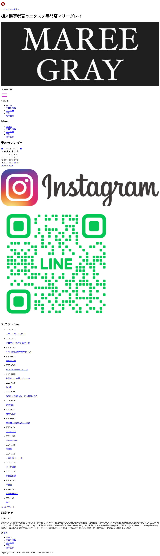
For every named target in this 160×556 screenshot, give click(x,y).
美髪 (8, 502)
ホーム (9, 105)
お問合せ (10, 116)
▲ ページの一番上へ (10, 9)
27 (5, 165)
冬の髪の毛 (11, 432)
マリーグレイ (12, 440)
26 (2, 165)
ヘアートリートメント (16, 334)
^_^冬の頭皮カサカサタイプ (18, 352)
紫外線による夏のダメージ (18, 378)
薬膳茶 (9, 449)
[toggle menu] (4, 95)
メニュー (10, 111)
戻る (4, 533)
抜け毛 (9, 387)
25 (17, 163)
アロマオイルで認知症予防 (18, 343)
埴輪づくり (11, 361)
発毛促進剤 (11, 467)
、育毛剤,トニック (14, 458)
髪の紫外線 (11, 476)
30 (12, 165)
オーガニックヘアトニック (18, 423)
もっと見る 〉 (8, 507)
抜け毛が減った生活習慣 (17, 369)
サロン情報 (11, 108)
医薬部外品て (12, 494)
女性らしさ (11, 414)
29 (10, 165)
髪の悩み (10, 405)
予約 (8, 113)
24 (15, 163)
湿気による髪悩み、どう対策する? (21, 396)
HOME (9, 127)
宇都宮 (9, 485)
